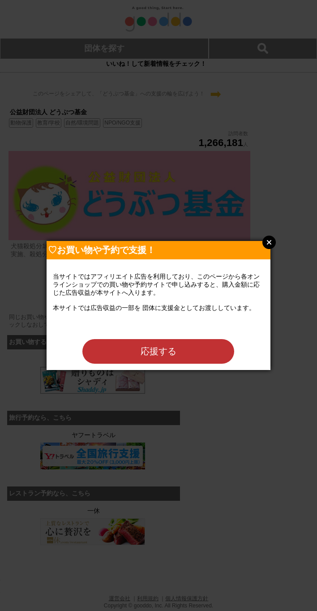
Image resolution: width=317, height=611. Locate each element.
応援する (158, 351)
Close (269, 242)
